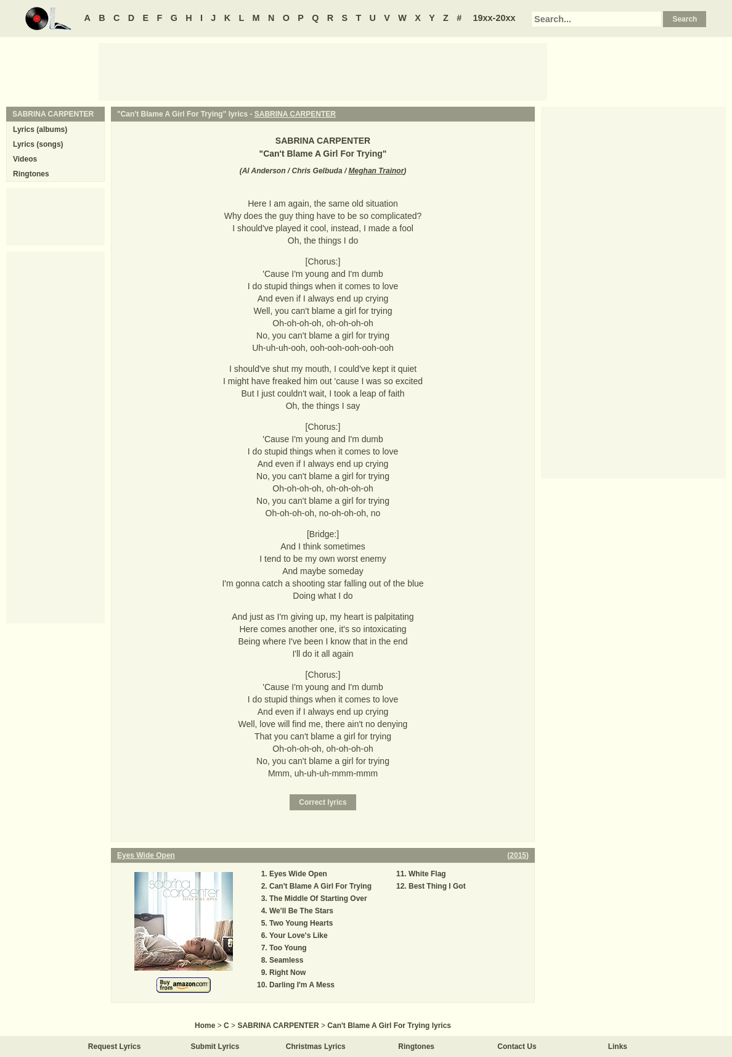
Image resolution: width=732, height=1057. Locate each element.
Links (617, 1046)
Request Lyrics (114, 1046)
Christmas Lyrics (316, 1046)
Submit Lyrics (215, 1046)
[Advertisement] (323, 71)
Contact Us (516, 1046)
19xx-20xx (494, 18)
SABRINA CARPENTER (295, 114)
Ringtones (31, 174)
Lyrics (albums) (40, 129)
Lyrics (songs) (38, 144)
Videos (25, 159)
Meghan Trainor (376, 171)
